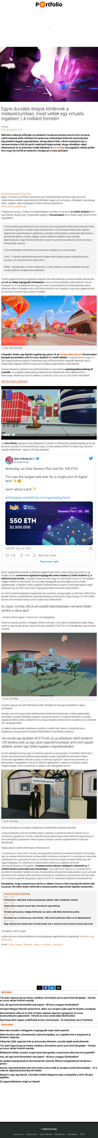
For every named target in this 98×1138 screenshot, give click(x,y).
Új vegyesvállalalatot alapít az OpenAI (20, 1081)
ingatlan (19, 945)
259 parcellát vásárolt (71, 354)
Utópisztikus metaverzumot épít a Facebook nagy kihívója (32, 906)
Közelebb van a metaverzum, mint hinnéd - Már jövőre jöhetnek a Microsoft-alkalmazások (47, 918)
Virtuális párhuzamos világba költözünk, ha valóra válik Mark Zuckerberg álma (41, 912)
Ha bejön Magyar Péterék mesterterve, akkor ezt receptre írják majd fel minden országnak (48, 1009)
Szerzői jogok (31, 1134)
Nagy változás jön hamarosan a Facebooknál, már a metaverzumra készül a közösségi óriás (48, 924)
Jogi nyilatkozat (46, 1134)
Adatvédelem (72, 1134)
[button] (39, 988)
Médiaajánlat (60, 1134)
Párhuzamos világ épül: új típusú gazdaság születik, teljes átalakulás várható (41, 900)
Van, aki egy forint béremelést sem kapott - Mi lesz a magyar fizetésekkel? (39, 1004)
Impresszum (18, 1134)
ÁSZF (82, 1134)
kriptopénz (28, 945)
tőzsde (11, 945)
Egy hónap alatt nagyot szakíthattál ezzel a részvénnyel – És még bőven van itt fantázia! (46, 1020)
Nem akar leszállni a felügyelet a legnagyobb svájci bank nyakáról (34, 1030)
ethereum (37, 945)
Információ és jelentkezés (14, 206)
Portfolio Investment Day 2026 (16, 194)
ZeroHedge (58, 147)
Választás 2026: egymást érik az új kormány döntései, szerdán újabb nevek (44, 1041)
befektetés (47, 945)
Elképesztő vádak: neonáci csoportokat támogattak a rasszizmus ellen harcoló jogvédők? (47, 1052)
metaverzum (58, 945)
